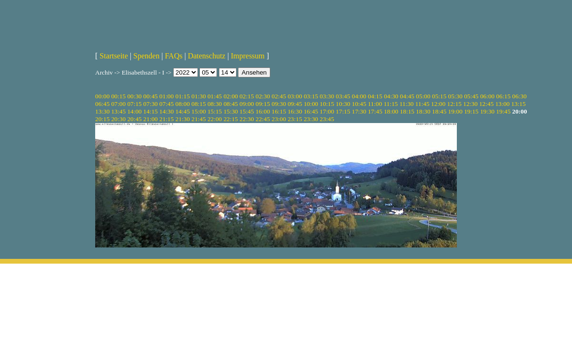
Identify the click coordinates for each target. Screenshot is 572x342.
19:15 (471, 111)
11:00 (375, 103)
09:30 (279, 103)
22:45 (263, 119)
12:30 (470, 103)
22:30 (246, 119)
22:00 (214, 119)
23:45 (327, 119)
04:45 (407, 96)
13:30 (102, 111)
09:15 (263, 103)
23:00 (279, 119)
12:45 (486, 103)
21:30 (183, 119)
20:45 (134, 119)
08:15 (198, 103)
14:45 (183, 111)
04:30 (391, 96)
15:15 (214, 111)
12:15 (454, 103)
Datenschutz (207, 56)
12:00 (438, 103)
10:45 (359, 103)
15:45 (246, 111)
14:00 (134, 111)
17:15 (343, 111)
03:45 (343, 96)
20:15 (102, 119)
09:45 (294, 103)
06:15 (503, 96)
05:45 (471, 96)
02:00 (231, 96)
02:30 (263, 96)
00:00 (102, 96)
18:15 (407, 111)
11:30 (406, 103)
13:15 (518, 103)
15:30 (231, 111)
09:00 (246, 103)
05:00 (423, 96)
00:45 (150, 96)
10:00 (311, 103)
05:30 (455, 96)
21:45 (198, 119)
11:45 (422, 103)
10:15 (327, 103)
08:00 (183, 103)
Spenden (146, 56)
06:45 (102, 103)
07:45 (166, 103)
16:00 (263, 111)
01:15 (183, 96)
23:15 (294, 119)
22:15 (231, 119)
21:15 (166, 119)
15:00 (198, 111)
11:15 (391, 103)
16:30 (294, 111)
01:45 (214, 96)
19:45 (503, 111)
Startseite (113, 56)
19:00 (455, 111)
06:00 (487, 96)
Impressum (248, 56)
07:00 (118, 103)
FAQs (173, 56)
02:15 (246, 96)
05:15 (439, 96)
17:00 (327, 111)
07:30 (150, 103)
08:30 (214, 103)
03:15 (311, 96)
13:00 (502, 103)
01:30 (198, 96)
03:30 (327, 96)
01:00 (166, 96)
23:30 (311, 119)
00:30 (134, 96)
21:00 (150, 119)
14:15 (150, 111)
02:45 (279, 96)
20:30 (118, 119)
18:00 (391, 111)
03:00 (294, 96)
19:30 (487, 111)
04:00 (359, 96)
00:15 (118, 96)
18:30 (423, 111)
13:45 (118, 111)
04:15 (375, 96)
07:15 (134, 103)
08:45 (231, 103)
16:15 (279, 111)
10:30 (343, 103)
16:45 (311, 111)
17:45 (375, 111)
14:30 (166, 111)
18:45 (439, 111)
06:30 (519, 96)
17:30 (359, 111)
